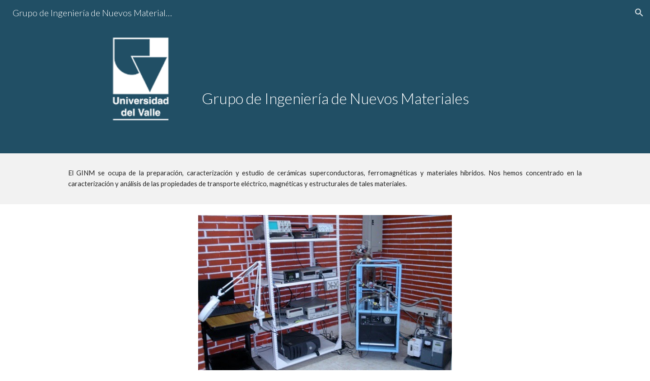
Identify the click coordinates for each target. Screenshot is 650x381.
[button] (639, 12)
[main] (391, 70)
